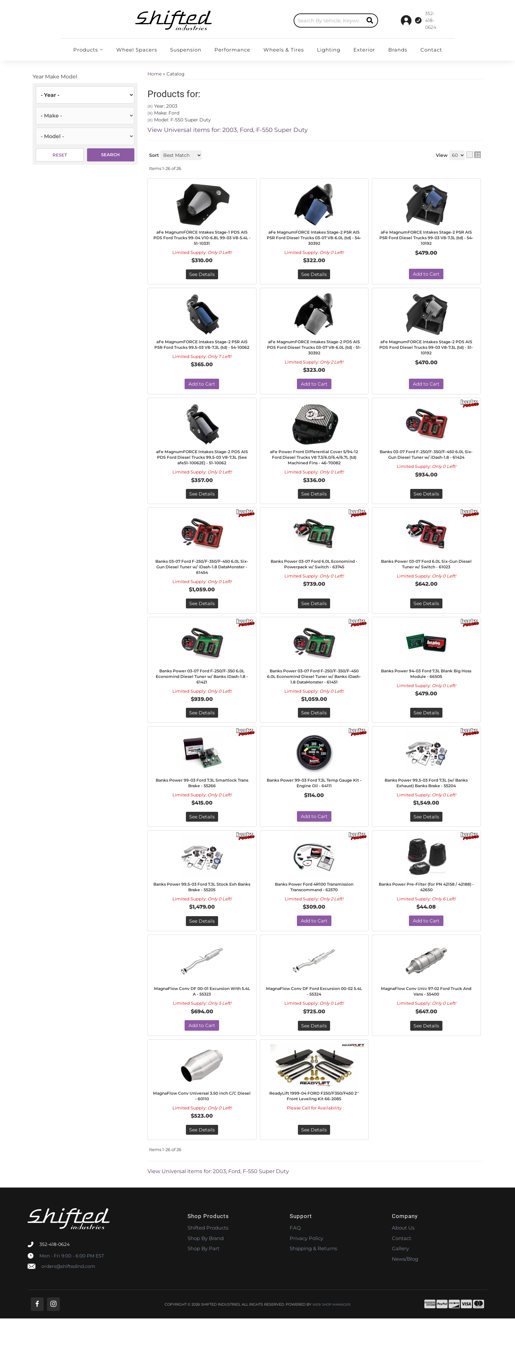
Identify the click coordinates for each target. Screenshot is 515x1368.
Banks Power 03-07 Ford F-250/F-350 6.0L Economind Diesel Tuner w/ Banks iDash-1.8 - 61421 (202, 700)
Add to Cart (426, 278)
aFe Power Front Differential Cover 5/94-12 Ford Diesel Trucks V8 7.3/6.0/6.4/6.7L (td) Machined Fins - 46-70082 (314, 469)
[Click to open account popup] (434, 20)
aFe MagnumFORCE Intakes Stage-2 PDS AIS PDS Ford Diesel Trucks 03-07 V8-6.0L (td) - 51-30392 (314, 353)
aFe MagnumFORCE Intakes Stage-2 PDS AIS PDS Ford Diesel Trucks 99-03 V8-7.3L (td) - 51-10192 (426, 353)
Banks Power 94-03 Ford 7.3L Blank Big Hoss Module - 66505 (426, 696)
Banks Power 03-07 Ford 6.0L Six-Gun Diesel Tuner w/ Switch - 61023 (426, 583)
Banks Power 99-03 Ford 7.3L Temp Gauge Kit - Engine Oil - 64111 (314, 816)
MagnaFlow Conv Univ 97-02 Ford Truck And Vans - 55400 (426, 1036)
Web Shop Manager (331, 1354)
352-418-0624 (54, 1293)
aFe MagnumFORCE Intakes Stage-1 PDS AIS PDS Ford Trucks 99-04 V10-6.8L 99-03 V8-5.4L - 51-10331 (202, 239)
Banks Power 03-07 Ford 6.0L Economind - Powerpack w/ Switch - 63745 (314, 587)
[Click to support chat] (396, 20)
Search (110, 154)
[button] (271, 20)
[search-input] (263, 20)
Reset (60, 155)
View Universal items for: (227, 130)
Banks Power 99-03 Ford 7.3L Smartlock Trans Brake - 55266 (201, 816)
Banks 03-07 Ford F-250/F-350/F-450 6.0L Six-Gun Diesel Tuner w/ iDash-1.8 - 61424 (426, 466)
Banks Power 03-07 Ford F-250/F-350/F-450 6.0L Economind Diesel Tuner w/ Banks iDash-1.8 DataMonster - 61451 (314, 703)
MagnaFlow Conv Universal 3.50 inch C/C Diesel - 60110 (202, 1143)
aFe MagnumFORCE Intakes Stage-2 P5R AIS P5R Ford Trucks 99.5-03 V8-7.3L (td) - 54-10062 (202, 353)
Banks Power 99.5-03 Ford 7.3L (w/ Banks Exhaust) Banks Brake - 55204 (426, 816)
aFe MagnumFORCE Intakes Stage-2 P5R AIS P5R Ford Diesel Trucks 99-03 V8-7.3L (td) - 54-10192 (426, 239)
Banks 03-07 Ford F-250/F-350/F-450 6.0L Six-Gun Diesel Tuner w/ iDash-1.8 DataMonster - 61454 (202, 587)
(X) (150, 106)
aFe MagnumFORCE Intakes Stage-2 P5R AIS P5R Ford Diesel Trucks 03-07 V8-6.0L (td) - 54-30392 (314, 239)
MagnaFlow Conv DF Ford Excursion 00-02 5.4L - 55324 (314, 1036)
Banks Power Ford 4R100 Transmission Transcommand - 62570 (314, 926)
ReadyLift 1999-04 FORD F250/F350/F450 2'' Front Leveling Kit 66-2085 (314, 1147)
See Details (202, 278)
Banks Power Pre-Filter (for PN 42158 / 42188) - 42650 (426, 922)
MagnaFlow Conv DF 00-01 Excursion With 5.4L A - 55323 (202, 1036)
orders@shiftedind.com (68, 1315)
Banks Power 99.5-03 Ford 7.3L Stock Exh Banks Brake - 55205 (202, 922)
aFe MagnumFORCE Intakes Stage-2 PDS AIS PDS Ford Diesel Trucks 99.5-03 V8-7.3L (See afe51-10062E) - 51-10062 (202, 469)
